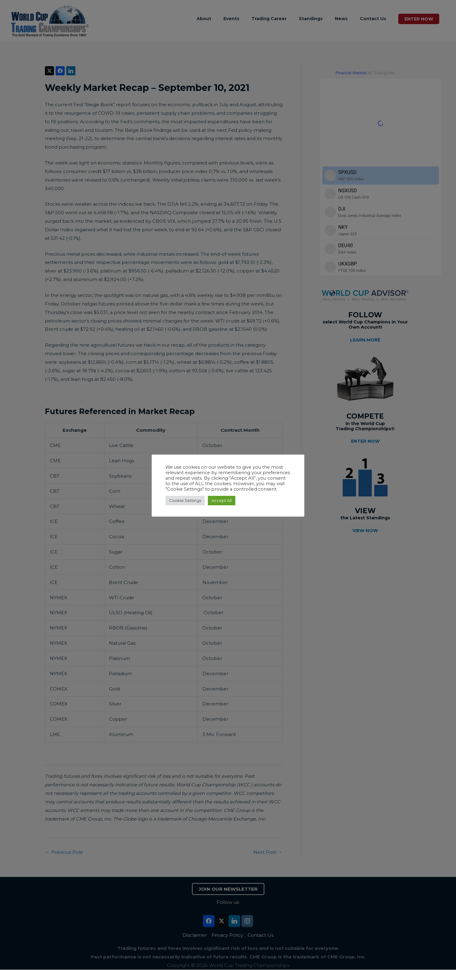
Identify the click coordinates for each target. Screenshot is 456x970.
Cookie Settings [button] (185, 500)
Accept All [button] (222, 500)
